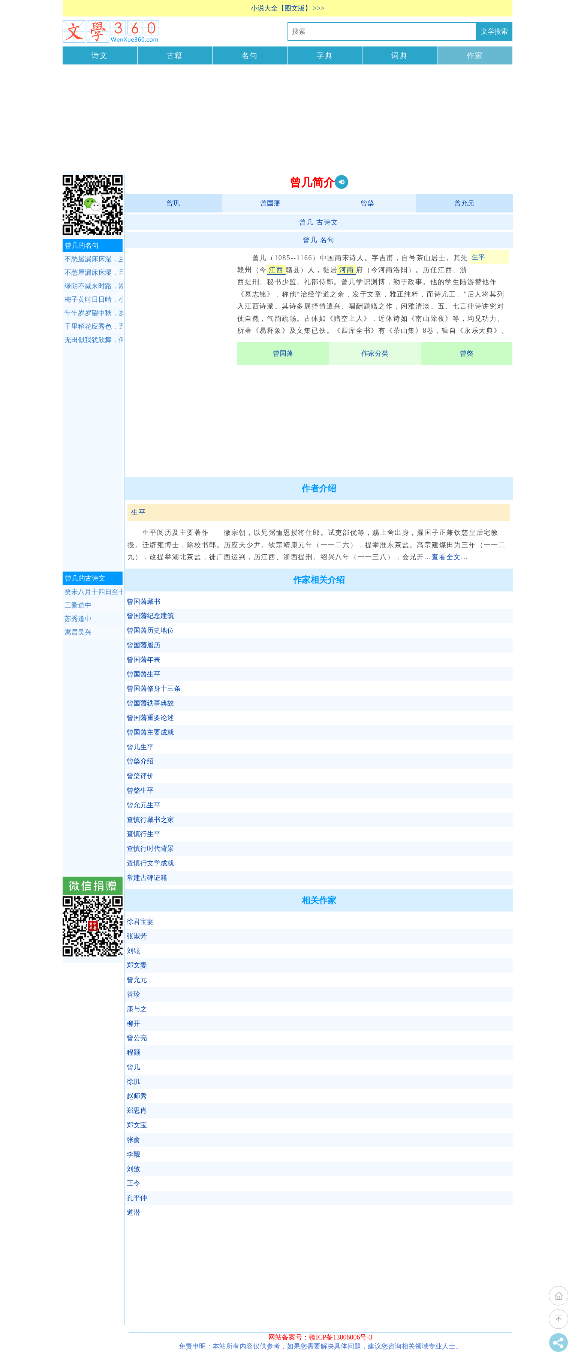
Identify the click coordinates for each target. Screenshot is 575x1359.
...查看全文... (446, 557)
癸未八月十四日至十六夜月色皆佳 (93, 592)
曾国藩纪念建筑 (150, 616)
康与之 (137, 1009)
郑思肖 (137, 1110)
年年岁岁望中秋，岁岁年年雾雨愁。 (93, 313)
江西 (276, 270)
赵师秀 (137, 1096)
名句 (249, 55)
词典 (399, 55)
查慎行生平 (143, 834)
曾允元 (464, 203)
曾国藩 (270, 203)
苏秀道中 (77, 619)
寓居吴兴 (77, 632)
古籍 (174, 55)
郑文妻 (137, 965)
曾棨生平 (140, 790)
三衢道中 (77, 605)
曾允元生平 (143, 805)
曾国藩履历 (143, 645)
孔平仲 (137, 1198)
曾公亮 (137, 1038)
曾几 (133, 1067)
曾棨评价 (140, 776)
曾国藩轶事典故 (150, 703)
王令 (133, 1183)
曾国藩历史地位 (150, 630)
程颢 (133, 1052)
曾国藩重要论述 (150, 717)
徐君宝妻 (140, 921)
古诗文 (318, 222)
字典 (324, 55)
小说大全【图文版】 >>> (288, 8)
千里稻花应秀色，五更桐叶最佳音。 (93, 326)
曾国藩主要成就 (150, 732)
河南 (346, 270)
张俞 (133, 1139)
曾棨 (367, 203)
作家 (475, 55)
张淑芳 (137, 936)
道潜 (133, 1212)
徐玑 (133, 1081)
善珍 (133, 994)
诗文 (99, 55)
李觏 (133, 1154)
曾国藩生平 (143, 674)
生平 (478, 257)
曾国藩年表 (143, 659)
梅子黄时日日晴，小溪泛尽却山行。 (93, 299)
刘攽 (133, 1169)
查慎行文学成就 (150, 863)
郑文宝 (137, 1125)
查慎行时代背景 (150, 848)
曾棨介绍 (140, 761)
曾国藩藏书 (143, 601)
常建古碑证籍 (147, 878)
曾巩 (173, 203)
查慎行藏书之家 (150, 819)
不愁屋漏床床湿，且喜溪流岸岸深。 (93, 259)
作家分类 (374, 353)
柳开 (133, 1023)
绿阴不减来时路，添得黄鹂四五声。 (93, 286)
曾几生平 (140, 747)
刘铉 (133, 951)
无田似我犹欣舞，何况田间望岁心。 (93, 340)
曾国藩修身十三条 (154, 688)
